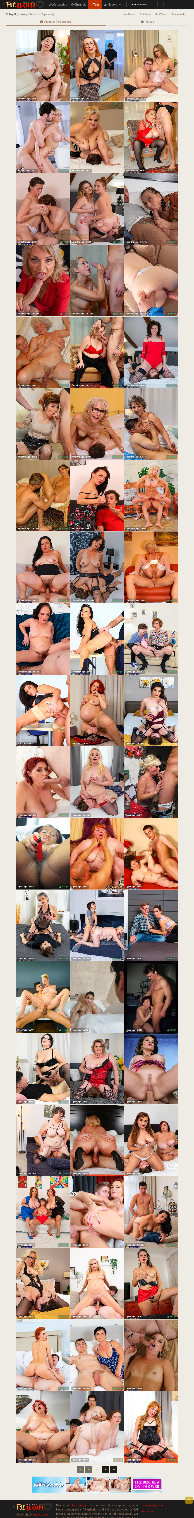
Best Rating (145, 14)
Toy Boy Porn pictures (152, 1505)
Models (110, 4)
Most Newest (129, 14)
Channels (78, 4)
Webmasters (148, 1511)
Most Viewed (161, 14)
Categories (58, 4)
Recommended (179, 14)
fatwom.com (40, 1514)
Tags (94, 4)
